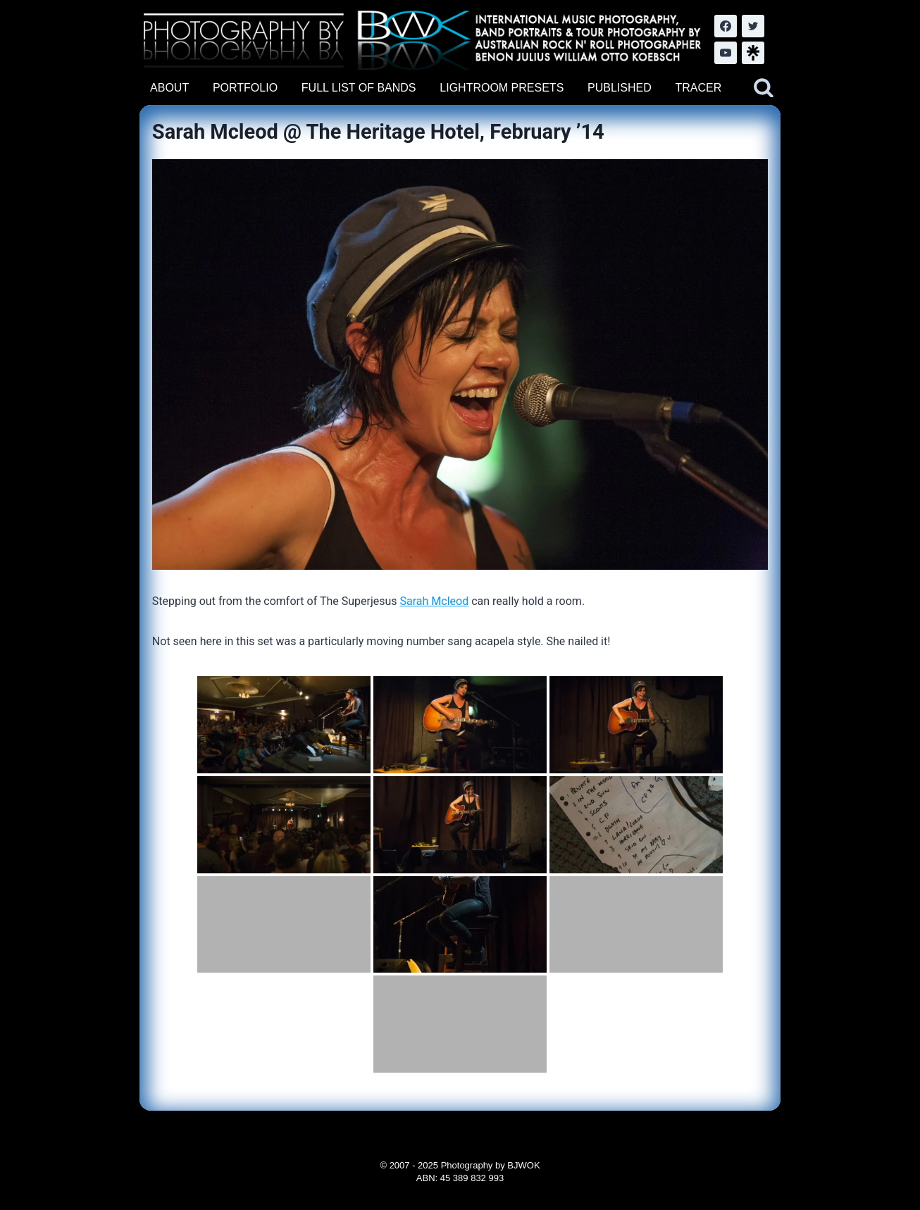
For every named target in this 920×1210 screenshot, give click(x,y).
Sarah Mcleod (434, 601)
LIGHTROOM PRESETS (502, 88)
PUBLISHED (620, 88)
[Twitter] (753, 26)
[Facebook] (725, 26)
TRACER (698, 88)
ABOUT (169, 88)
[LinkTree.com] (753, 53)
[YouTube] (725, 53)
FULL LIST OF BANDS (359, 88)
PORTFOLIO (245, 88)
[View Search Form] (764, 88)
